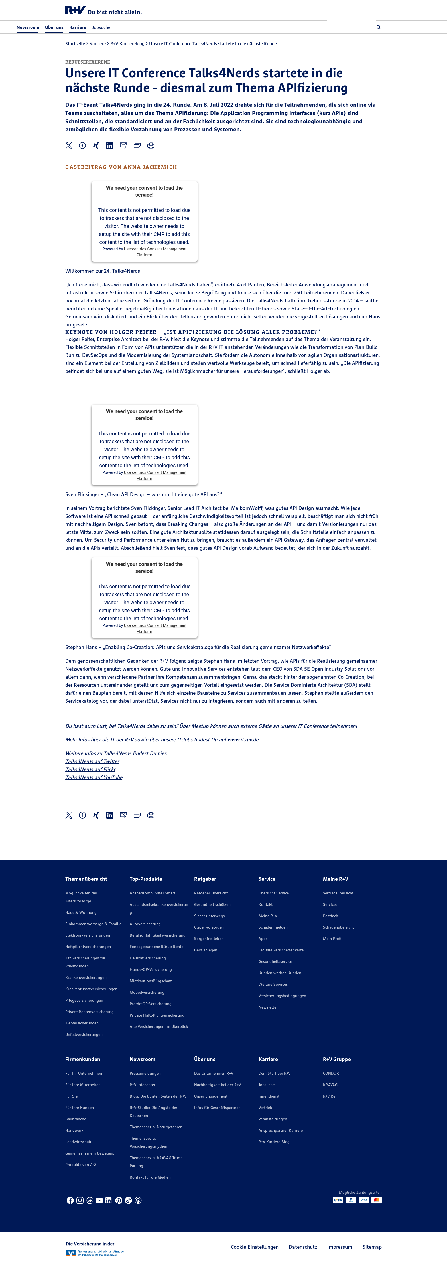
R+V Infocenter (142, 1084)
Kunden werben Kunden (280, 972)
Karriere (98, 43)
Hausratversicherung (148, 958)
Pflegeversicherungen (84, 1000)
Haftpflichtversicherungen (88, 946)
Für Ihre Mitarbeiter (82, 1084)
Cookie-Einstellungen (255, 1247)
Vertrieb (265, 1107)
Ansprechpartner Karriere (281, 1130)
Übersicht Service (274, 893)
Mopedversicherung (147, 992)
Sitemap (372, 1247)
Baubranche (75, 1118)
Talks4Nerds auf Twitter (92, 761)
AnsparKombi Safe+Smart (152, 893)
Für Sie (71, 1096)
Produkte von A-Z (80, 1164)
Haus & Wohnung (81, 912)
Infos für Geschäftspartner (217, 1107)
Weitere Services (273, 984)
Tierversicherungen (82, 1023)
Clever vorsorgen (209, 927)
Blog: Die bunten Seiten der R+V (158, 1096)
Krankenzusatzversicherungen (91, 988)
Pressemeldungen (145, 1073)
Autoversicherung (145, 923)
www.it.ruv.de (242, 739)
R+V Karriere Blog (274, 1141)
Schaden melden (273, 927)
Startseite (75, 43)
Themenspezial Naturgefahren (156, 1126)
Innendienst (269, 1096)
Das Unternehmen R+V (213, 1073)
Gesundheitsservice (275, 961)
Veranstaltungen (273, 1118)
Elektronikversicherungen (87, 935)
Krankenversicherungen (86, 977)
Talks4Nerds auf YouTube (93, 777)
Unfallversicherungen (84, 1034)
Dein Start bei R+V (274, 1073)
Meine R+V (268, 915)
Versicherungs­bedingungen (282, 995)
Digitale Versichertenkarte (281, 950)
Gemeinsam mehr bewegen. (89, 1153)
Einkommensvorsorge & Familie (93, 923)
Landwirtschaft (78, 1141)
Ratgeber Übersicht (211, 893)
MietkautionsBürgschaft (151, 980)
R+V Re (329, 1096)
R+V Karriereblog (127, 43)
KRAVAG (330, 1084)
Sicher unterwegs (209, 915)
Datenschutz (303, 1247)
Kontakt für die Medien (150, 1177)
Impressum (339, 1247)
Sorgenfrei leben (209, 938)
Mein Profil (332, 938)
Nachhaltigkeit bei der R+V (217, 1084)
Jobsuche (150, 27)
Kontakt (266, 904)
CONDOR (331, 1073)
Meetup (199, 726)
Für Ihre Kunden (79, 1107)
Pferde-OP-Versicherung (151, 1003)
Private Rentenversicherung (89, 1011)
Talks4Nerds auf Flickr (90, 769)
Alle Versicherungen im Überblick (159, 1026)
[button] (379, 27)
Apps (263, 938)
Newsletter (268, 1007)
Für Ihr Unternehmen (83, 1073)
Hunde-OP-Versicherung (151, 969)
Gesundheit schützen (212, 904)
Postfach (330, 915)
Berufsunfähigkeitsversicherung (158, 935)
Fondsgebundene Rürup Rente (156, 946)
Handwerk (74, 1130)
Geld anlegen (205, 950)
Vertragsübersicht (338, 893)
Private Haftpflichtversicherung (157, 1015)
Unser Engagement (210, 1096)
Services (330, 904)
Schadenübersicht (338, 927)
